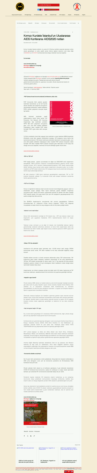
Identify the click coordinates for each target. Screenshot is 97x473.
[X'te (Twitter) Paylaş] (27, 436)
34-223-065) (50, 469)
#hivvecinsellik (52, 23)
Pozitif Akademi (73, 23)
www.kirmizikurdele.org (19, 467)
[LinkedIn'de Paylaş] (31, 436)
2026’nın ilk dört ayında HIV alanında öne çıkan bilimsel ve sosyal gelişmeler (26, 461)
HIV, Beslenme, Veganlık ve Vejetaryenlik (47, 461)
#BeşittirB (30, 23)
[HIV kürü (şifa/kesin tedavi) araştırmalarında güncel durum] (70, 452)
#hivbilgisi (37, 23)
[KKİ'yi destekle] (51, 10)
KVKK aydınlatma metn (70, 468)
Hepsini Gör (77, 444)
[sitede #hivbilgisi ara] (48, 5)
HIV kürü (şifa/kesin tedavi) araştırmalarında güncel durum (69, 461)
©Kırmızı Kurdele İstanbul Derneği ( (41, 469)
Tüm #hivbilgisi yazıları (21, 23)
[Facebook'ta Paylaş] (24, 436)
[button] (78, 23)
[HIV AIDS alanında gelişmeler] (26, 452)
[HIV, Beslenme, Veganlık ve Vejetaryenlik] (48, 452)
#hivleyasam (44, 23)
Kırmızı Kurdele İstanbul (62, 23)
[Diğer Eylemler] (72, 32)
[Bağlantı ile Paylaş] (34, 436)
